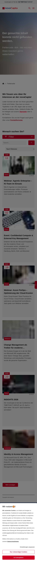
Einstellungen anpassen (27, 547)
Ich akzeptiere (18, 557)
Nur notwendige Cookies (18, 552)
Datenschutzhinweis (13, 541)
